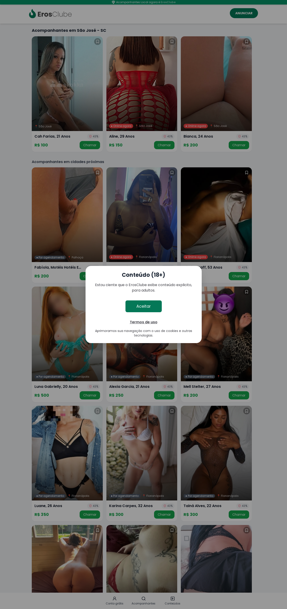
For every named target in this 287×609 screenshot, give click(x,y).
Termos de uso (143, 322)
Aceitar (143, 306)
